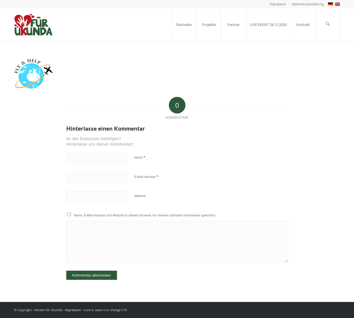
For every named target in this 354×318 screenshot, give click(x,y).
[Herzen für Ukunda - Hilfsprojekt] (35, 24)
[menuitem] (278, 4)
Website (140, 196)
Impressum (278, 4)
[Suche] (327, 24)
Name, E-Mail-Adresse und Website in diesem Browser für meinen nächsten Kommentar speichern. (145, 215)
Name (139, 157)
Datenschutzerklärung (308, 4)
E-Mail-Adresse (146, 176)
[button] (12, 306)
